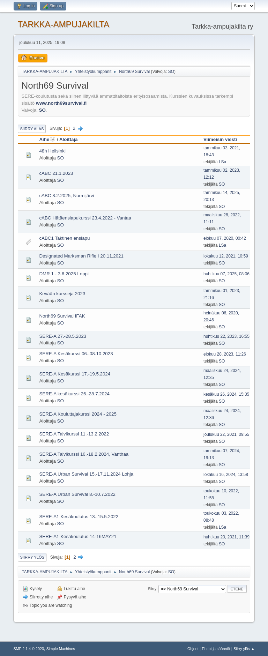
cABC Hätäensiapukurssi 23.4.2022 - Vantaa (85, 218)
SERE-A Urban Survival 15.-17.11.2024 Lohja (86, 474)
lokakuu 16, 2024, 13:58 (225, 474)
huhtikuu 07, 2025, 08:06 (226, 273)
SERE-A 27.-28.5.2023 (62, 336)
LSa (222, 161)
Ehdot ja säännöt (216, 649)
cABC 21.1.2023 (56, 173)
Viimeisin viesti (220, 139)
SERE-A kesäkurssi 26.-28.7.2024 (74, 393)
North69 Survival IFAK (62, 316)
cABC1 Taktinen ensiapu (64, 238)
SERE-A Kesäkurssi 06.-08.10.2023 (76, 353)
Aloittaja (68, 139)
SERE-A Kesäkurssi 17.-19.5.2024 (74, 374)
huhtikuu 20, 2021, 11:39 (226, 537)
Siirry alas (32, 129)
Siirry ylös (32, 557)
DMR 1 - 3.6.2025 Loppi (64, 273)
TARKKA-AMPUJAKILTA (63, 24)
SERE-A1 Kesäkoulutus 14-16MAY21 (77, 536)
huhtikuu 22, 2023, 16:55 (226, 336)
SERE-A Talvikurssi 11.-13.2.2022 (74, 434)
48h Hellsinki (52, 151)
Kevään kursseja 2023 (62, 293)
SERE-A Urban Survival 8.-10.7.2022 (77, 494)
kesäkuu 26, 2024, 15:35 (226, 394)
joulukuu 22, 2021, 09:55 (226, 434)
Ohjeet (193, 649)
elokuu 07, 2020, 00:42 (224, 238)
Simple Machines (60, 649)
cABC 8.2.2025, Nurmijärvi (66, 195)
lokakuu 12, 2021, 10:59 (225, 256)
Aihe (47, 139)
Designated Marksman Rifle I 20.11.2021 (81, 256)
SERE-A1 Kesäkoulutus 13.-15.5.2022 (78, 516)
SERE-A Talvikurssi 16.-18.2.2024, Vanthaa (83, 454)
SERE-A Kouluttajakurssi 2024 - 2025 (78, 414)
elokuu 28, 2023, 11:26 (224, 354)
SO (171, 71)
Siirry (152, 589)
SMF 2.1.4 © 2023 (28, 649)
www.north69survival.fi (61, 103)
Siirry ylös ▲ (243, 649)
